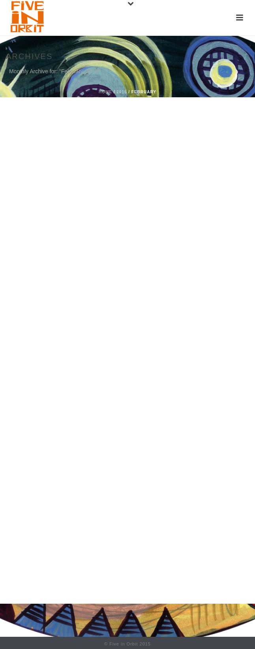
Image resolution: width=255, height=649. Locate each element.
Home (105, 92)
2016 (121, 92)
